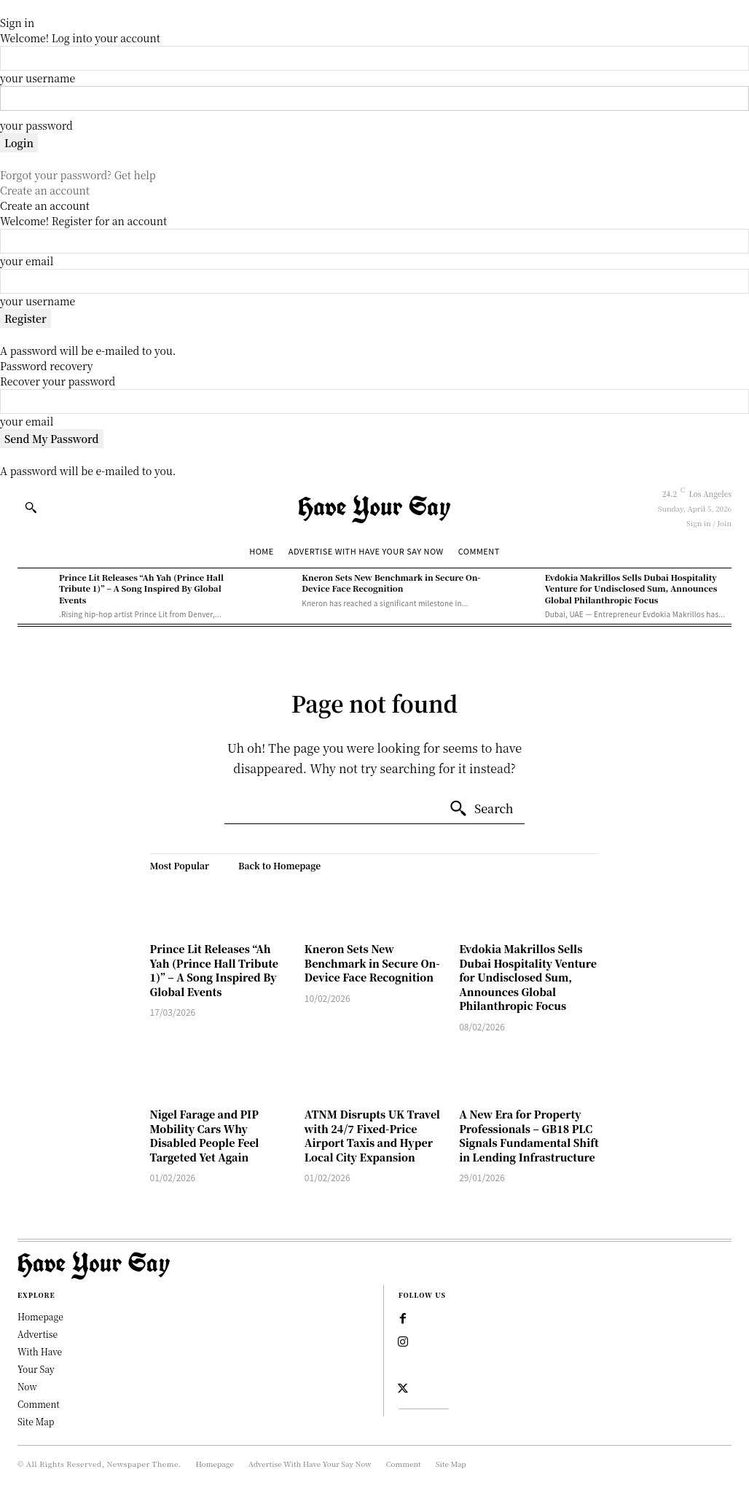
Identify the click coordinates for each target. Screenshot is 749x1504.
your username (37, 78)
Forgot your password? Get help (78, 175)
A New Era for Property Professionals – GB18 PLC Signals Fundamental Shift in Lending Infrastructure (528, 1135)
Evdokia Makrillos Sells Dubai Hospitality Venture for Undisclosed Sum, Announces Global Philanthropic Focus (631, 588)
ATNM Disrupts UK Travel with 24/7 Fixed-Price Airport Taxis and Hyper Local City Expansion (372, 1135)
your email (26, 261)
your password (36, 125)
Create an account (45, 190)
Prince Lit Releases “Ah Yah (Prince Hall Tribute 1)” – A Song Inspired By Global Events (141, 588)
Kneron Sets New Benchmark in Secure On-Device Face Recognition (391, 582)
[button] (30, 507)
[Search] (481, 809)
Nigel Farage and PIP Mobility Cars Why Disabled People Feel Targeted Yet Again (204, 1135)
